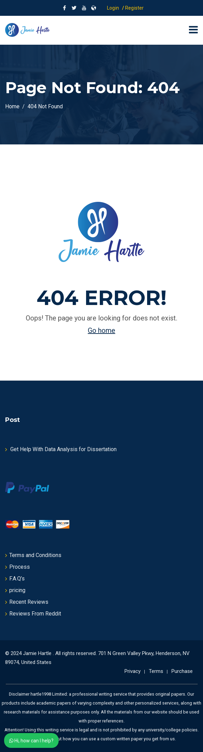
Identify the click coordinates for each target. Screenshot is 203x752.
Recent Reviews (28, 602)
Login (113, 8)
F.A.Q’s (17, 578)
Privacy (132, 671)
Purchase (182, 671)
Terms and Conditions (35, 555)
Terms (156, 671)
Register (134, 8)
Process (19, 567)
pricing (17, 590)
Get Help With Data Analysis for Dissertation (63, 449)
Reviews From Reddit (35, 613)
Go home (101, 330)
